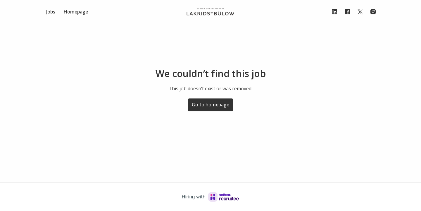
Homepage (75, 11)
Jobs (50, 11)
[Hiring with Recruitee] (210, 197)
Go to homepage (210, 104)
